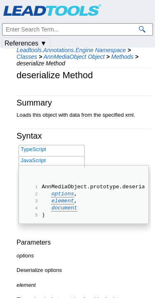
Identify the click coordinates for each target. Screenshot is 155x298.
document (64, 212)
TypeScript (33, 149)
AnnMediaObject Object (74, 56)
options (62, 195)
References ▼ (26, 43)
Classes (27, 56)
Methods (122, 56)
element (62, 204)
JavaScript (33, 160)
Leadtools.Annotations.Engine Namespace (71, 50)
